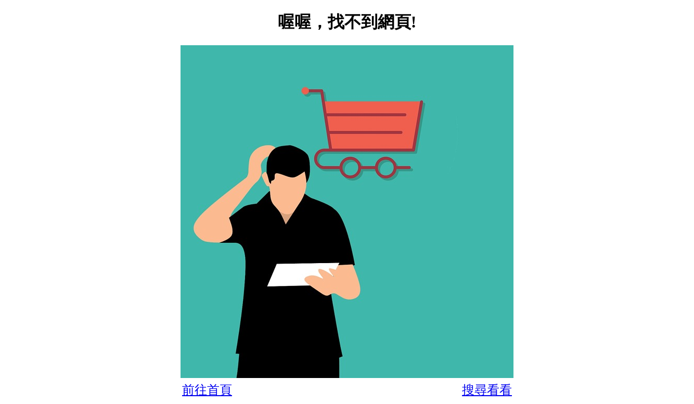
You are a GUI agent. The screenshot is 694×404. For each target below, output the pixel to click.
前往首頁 (207, 390)
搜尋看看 (487, 390)
